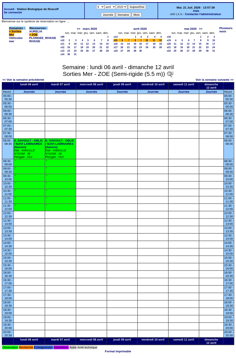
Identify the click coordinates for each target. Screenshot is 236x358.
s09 (62, 36)
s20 (169, 43)
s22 (169, 50)
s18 (116, 50)
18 (82, 47)
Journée (29, 91)
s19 (169, 40)
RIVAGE (34, 41)
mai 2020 (190, 28)
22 (107, 47)
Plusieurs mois (225, 29)
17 (75, 47)
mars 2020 (90, 28)
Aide (196, 10)
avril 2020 (140, 28)
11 (82, 43)
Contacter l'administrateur (203, 14)
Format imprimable (118, 351)
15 (107, 43)
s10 (62, 40)
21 (101, 47)
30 (68, 54)
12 (87, 43)
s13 (62, 50)
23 (68, 50)
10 (75, 43)
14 (101, 43)
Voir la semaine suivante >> (214, 79)
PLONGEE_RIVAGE (42, 38)
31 (75, 54)
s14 (62, 54)
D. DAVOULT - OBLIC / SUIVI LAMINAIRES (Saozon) (28, 144)
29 (107, 50)
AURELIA (35, 31)
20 (93, 47)
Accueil (9, 9)
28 (101, 50)
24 (75, 50)
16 (68, 47)
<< (78, 28)
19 (87, 47)
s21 (169, 47)
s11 (62, 43)
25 (82, 50)
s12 (62, 47)
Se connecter (13, 12)
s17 (116, 47)
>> (201, 28)
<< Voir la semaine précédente (23, 79)
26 (87, 50)
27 (93, 50)
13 (93, 43)
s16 (116, 43)
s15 (116, 40)
